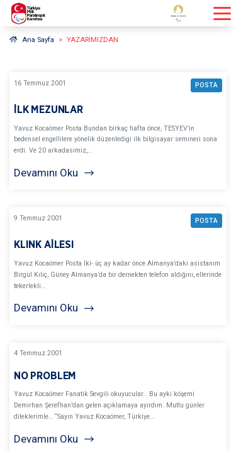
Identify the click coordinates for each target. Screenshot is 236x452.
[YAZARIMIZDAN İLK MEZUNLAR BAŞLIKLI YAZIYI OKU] (118, 131)
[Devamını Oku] (118, 173)
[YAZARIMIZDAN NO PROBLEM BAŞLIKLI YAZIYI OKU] (118, 399)
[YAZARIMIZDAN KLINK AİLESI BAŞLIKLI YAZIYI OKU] (118, 266)
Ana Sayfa (31, 40)
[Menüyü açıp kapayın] (222, 13)
